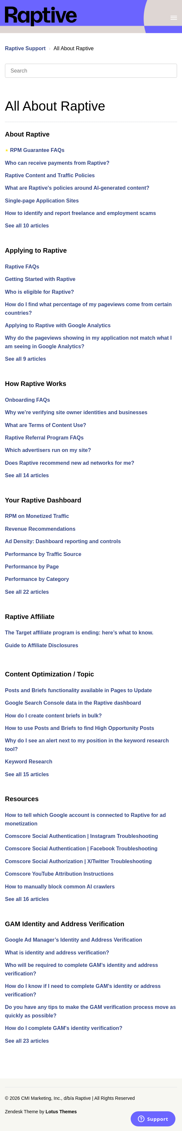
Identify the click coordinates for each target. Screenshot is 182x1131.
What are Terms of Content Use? (45, 425)
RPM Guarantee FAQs (37, 150)
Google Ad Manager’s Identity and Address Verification (73, 940)
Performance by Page (32, 566)
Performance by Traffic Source (43, 554)
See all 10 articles (27, 225)
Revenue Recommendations (40, 529)
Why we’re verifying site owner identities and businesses (76, 412)
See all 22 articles (27, 592)
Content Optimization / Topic (49, 674)
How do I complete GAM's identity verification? (63, 1028)
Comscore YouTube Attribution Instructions (59, 874)
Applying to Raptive (36, 250)
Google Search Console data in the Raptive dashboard (73, 703)
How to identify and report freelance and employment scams (80, 213)
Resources (22, 798)
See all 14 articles (27, 475)
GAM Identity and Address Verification (64, 924)
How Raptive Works (35, 383)
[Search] (91, 71)
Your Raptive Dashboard (43, 500)
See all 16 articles (27, 899)
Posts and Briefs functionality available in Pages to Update (78, 690)
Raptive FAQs (22, 266)
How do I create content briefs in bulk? (53, 715)
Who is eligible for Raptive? (39, 292)
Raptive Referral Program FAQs (44, 437)
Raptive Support (25, 48)
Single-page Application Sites (42, 200)
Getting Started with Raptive (40, 279)
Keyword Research (28, 761)
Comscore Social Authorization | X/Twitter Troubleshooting (78, 861)
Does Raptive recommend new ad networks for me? (69, 463)
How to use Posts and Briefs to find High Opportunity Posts (79, 728)
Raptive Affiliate (29, 616)
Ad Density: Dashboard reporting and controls (63, 541)
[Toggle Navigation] (173, 16)
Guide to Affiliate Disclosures (41, 645)
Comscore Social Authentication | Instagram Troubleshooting (81, 836)
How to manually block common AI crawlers (60, 886)
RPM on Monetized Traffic (37, 516)
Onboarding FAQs (27, 400)
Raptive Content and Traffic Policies (50, 175)
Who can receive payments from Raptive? (57, 163)
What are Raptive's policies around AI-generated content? (77, 188)
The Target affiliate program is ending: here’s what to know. (79, 632)
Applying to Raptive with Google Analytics (58, 325)
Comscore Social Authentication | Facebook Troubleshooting (81, 848)
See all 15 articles (27, 774)
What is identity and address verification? (57, 952)
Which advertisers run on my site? (48, 450)
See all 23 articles (27, 1041)
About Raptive (27, 134)
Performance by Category (37, 579)
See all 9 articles (25, 359)
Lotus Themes (61, 1111)
